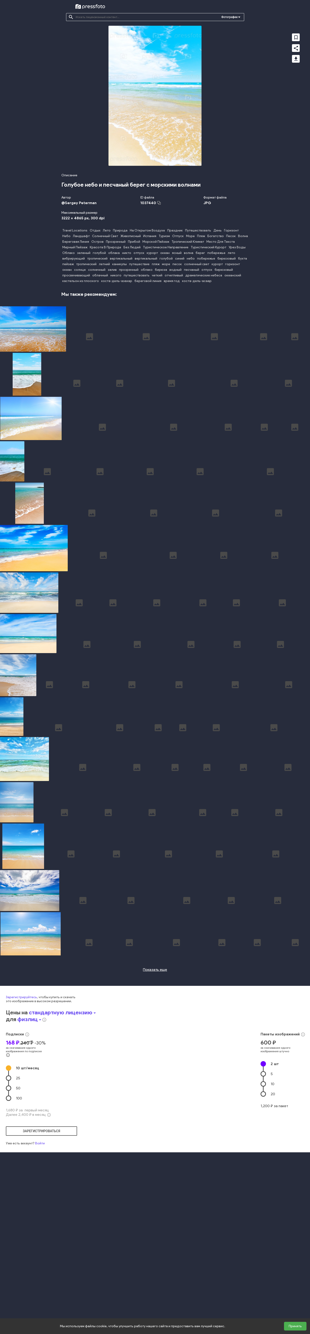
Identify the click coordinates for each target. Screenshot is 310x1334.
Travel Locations (74, 230)
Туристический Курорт (208, 247)
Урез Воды (237, 247)
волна (188, 253)
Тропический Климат (188, 242)
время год (172, 281)
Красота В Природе (105, 247)
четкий (157, 275)
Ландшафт (81, 236)
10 (27, 1178)
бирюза (161, 270)
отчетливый (174, 275)
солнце (80, 270)
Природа (120, 230)
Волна (243, 236)
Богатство (215, 236)
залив (112, 270)
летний (104, 264)
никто (126, 253)
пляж (156, 264)
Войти (40, 1254)
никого (115, 275)
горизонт (232, 264)
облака (114, 253)
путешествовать (136, 275)
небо (191, 258)
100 (19, 1208)
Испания (149, 236)
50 (18, 1198)
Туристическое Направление (165, 247)
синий (179, 258)
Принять (295, 1326)
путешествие (139, 264)
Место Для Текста (220, 242)
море (166, 264)
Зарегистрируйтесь (21, 1108)
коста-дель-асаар (197, 281)
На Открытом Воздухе (147, 230)
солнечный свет (196, 264)
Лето (107, 230)
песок (177, 264)
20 (273, 1204)
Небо (66, 236)
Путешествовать (198, 230)
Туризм (164, 236)
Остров (97, 242)
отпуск (139, 253)
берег (200, 253)
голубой (99, 253)
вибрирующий (73, 258)
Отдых (95, 230)
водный (175, 270)
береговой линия (147, 281)
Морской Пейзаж (155, 242)
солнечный (96, 270)
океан (165, 253)
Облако (68, 253)
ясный (177, 253)
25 (18, 1188)
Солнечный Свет (105, 236)
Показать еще (155, 1080)
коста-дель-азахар (116, 281)
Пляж (201, 236)
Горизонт (231, 230)
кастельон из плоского (80, 281)
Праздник (175, 230)
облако (147, 270)
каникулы (119, 264)
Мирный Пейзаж (74, 247)
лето (231, 253)
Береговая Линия (75, 242)
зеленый (83, 253)
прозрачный (128, 270)
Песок (231, 236)
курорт (152, 253)
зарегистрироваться (41, 1241)
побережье (216, 253)
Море (190, 236)
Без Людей (132, 247)
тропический (97, 258)
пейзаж (68, 264)
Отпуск (178, 236)
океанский (232, 275)
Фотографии (229, 17)
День (217, 230)
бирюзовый (226, 258)
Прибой (134, 242)
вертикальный (121, 258)
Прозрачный (116, 242)
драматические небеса (203, 275)
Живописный (130, 236)
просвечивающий (76, 275)
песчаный (191, 270)
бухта (242, 258)
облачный (100, 275)
